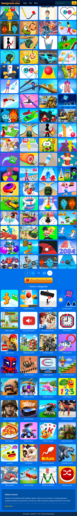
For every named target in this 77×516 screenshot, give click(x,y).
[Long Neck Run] (67, 124)
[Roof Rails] (29, 80)
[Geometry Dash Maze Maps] (10, 153)
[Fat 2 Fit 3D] (67, 21)
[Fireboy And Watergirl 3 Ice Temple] (48, 256)
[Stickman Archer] (10, 36)
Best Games (50, 514)
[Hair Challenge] (67, 51)
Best (36, 3)
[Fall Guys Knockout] (10, 139)
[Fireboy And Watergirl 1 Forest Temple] (10, 21)
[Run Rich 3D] (10, 124)
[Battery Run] (29, 182)
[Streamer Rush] (29, 168)
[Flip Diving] (10, 95)
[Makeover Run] (10, 80)
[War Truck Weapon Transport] (29, 226)
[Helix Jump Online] (10, 168)
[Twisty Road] (48, 241)
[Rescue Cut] (48, 7)
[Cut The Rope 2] (48, 139)
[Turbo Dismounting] (48, 21)
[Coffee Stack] (67, 168)
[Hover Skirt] (48, 197)
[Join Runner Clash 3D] (29, 139)
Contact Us (33, 514)
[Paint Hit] (29, 197)
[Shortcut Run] (29, 241)
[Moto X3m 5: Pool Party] (29, 256)
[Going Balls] (48, 182)
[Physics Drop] (29, 7)
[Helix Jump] (10, 65)
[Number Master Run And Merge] (67, 241)
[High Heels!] (29, 95)
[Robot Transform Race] (48, 95)
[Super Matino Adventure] (67, 212)
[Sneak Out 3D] (10, 226)
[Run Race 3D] (67, 226)
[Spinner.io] (10, 182)
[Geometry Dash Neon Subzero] (67, 95)
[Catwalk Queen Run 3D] (48, 212)
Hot (30, 3)
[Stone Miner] (10, 197)
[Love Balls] (67, 7)
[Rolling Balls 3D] (10, 51)
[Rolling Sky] (48, 65)
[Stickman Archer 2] (48, 124)
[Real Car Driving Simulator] (48, 51)
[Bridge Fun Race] (29, 109)
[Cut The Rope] (29, 21)
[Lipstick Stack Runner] (67, 80)
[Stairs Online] (67, 256)
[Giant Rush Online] (67, 139)
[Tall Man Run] (10, 7)
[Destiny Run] (10, 212)
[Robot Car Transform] (67, 109)
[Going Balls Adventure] (29, 36)
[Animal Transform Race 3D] (67, 36)
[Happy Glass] (48, 36)
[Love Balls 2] (29, 65)
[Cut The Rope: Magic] (29, 51)
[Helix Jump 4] (67, 153)
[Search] (63, 3)
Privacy (43, 514)
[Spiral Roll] (48, 80)
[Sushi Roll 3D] (29, 153)
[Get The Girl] (48, 226)
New (25, 3)
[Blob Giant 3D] (48, 168)
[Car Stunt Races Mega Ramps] (29, 212)
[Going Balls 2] (29, 124)
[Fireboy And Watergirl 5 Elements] (10, 109)
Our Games (26, 514)
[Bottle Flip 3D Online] (48, 153)
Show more (9, 506)
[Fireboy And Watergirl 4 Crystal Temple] (67, 197)
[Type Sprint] (10, 241)
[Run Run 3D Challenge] (67, 65)
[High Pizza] (67, 182)
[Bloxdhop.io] (48, 109)
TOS (39, 514)
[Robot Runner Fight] (10, 256)
